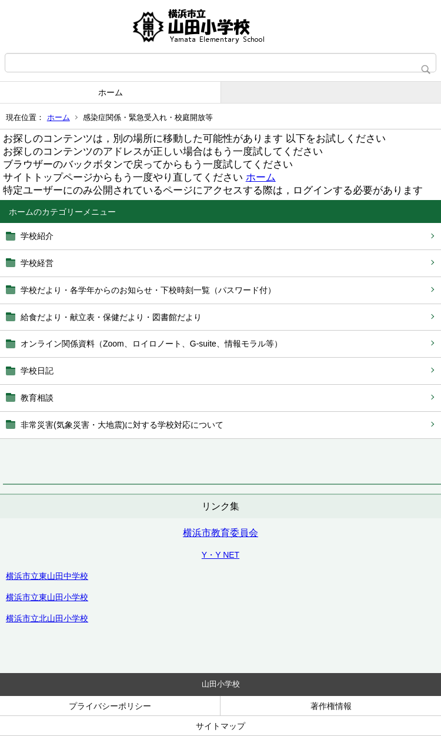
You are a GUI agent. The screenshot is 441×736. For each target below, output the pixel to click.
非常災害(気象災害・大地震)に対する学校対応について (122, 424)
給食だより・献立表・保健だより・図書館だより (111, 317)
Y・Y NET (220, 555)
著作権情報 (331, 706)
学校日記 (37, 370)
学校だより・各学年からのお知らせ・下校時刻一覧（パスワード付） (148, 290)
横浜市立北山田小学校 (47, 618)
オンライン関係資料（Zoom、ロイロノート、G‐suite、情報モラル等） (151, 343)
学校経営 (37, 263)
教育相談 (37, 397)
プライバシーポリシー (110, 706)
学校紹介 (37, 236)
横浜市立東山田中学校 (47, 576)
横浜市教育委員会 (220, 533)
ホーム (110, 92)
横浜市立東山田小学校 (47, 597)
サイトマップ (220, 726)
